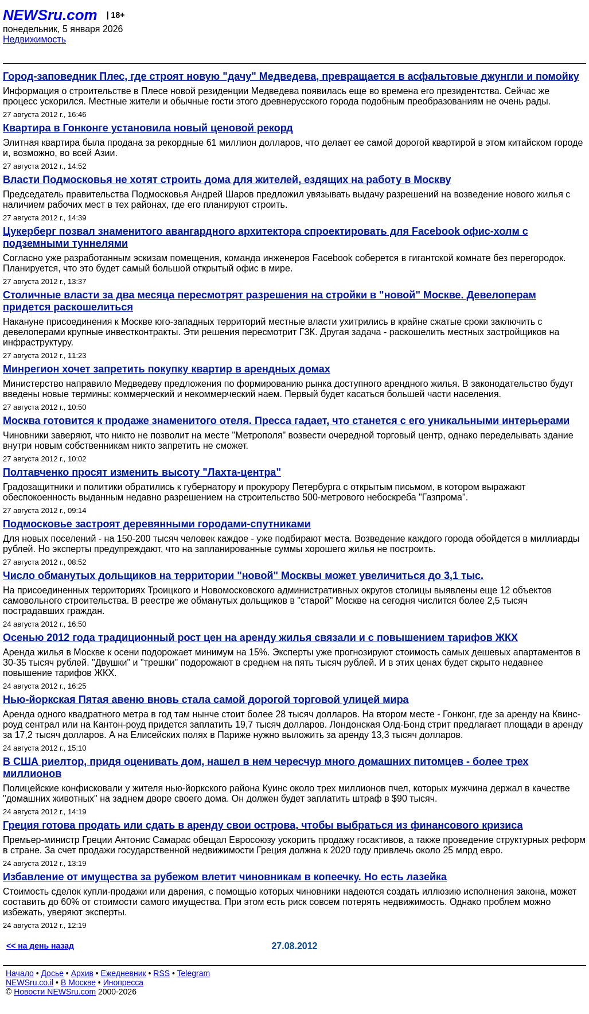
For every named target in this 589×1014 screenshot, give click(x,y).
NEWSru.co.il (29, 982)
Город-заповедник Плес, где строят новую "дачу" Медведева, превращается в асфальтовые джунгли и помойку (291, 76)
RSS (161, 973)
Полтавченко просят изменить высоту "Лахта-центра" (142, 472)
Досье (52, 973)
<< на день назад (40, 945)
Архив (82, 973)
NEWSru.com (50, 15)
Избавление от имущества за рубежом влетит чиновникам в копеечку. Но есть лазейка (225, 877)
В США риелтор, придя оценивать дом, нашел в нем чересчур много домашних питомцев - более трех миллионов (265, 767)
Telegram (193, 973)
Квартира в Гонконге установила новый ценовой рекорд (148, 128)
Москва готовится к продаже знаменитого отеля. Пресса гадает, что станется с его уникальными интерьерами (286, 420)
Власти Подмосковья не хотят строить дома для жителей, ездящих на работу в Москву (227, 179)
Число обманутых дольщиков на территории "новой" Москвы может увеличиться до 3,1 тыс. (243, 575)
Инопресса (123, 982)
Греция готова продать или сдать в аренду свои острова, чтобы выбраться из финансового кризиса (263, 825)
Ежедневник (123, 973)
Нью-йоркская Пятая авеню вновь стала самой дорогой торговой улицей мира (206, 699)
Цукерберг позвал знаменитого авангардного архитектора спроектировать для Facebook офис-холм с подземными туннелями (265, 237)
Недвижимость (34, 39)
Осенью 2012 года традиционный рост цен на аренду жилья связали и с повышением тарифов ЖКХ (260, 637)
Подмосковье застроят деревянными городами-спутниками (157, 524)
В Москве (78, 982)
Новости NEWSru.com (55, 991)
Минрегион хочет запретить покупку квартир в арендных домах (166, 369)
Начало (20, 973)
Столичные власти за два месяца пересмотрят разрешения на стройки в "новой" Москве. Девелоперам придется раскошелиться (269, 301)
